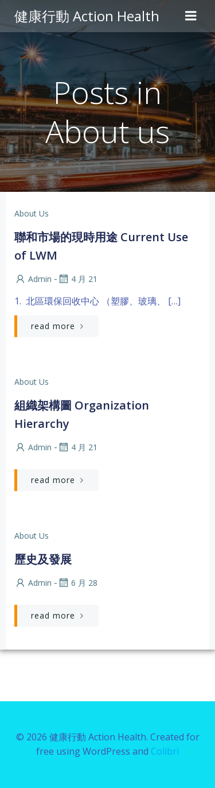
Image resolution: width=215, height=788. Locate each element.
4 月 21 (77, 278)
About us (31, 213)
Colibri (165, 751)
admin (33, 278)
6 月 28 (77, 582)
